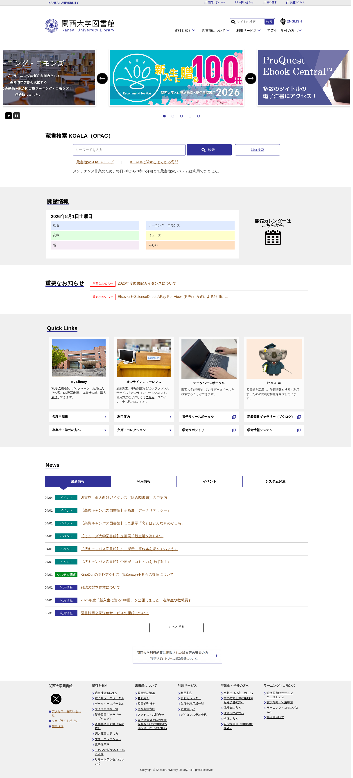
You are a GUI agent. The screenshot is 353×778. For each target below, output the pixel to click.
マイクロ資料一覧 (106, 709)
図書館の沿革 (146, 693)
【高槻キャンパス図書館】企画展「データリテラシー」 (126, 510)
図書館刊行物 (146, 703)
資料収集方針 (146, 709)
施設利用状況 (275, 717)
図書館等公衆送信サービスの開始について (115, 613)
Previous (102, 78)
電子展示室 (102, 744)
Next (250, 78)
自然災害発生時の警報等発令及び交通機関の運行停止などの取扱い (152, 724)
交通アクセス (297, 2)
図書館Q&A (188, 709)
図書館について (214, 30)
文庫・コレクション (131, 430)
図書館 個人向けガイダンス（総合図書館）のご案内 (124, 497)
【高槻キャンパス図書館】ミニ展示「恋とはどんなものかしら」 (133, 523)
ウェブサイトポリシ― (66, 720)
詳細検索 (257, 150)
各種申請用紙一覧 (192, 703)
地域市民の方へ (234, 713)
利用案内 (123, 416)
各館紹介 (143, 698)
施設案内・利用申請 (280, 702)
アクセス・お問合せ (151, 714)
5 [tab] (198, 116)
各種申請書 (60, 416)
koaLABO (274, 383)
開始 (8, 115)
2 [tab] (172, 116)
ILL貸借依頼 (89, 392)
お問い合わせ (245, 2)
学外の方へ (231, 718)
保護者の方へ (232, 707)
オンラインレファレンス (144, 382)
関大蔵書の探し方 (106, 733)
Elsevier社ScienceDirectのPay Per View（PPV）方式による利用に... (173, 297)
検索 (211, 150)
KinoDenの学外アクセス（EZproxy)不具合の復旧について (127, 574)
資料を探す (182, 30)
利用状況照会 (60, 388)
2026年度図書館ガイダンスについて (147, 283)
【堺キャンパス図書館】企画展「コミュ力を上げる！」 (126, 562)
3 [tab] (181, 116)
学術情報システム (259, 430)
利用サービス (246, 30)
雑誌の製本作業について (100, 587)
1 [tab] (164, 116)
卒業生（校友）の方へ (238, 693)
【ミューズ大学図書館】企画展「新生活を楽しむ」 (122, 536)
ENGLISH (294, 21)
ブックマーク (80, 388)
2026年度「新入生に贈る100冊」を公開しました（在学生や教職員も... (138, 600)
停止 (16, 115)
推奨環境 (57, 726)
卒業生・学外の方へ (282, 30)
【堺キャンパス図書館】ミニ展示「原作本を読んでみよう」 (129, 549)
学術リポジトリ (193, 430)
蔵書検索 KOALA (106, 693)
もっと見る (176, 626)
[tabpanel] (176, 77)
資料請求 (272, 2)
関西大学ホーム (217, 2)
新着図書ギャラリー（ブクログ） (270, 416)
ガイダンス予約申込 (194, 714)
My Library (79, 382)
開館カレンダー (191, 698)
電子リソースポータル (198, 416)
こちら (150, 397)
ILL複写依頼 (71, 392)
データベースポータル (209, 383)
